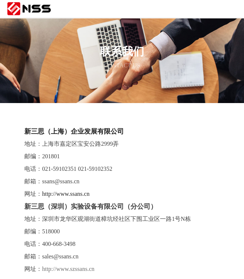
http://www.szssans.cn (68, 269)
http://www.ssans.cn (66, 194)
